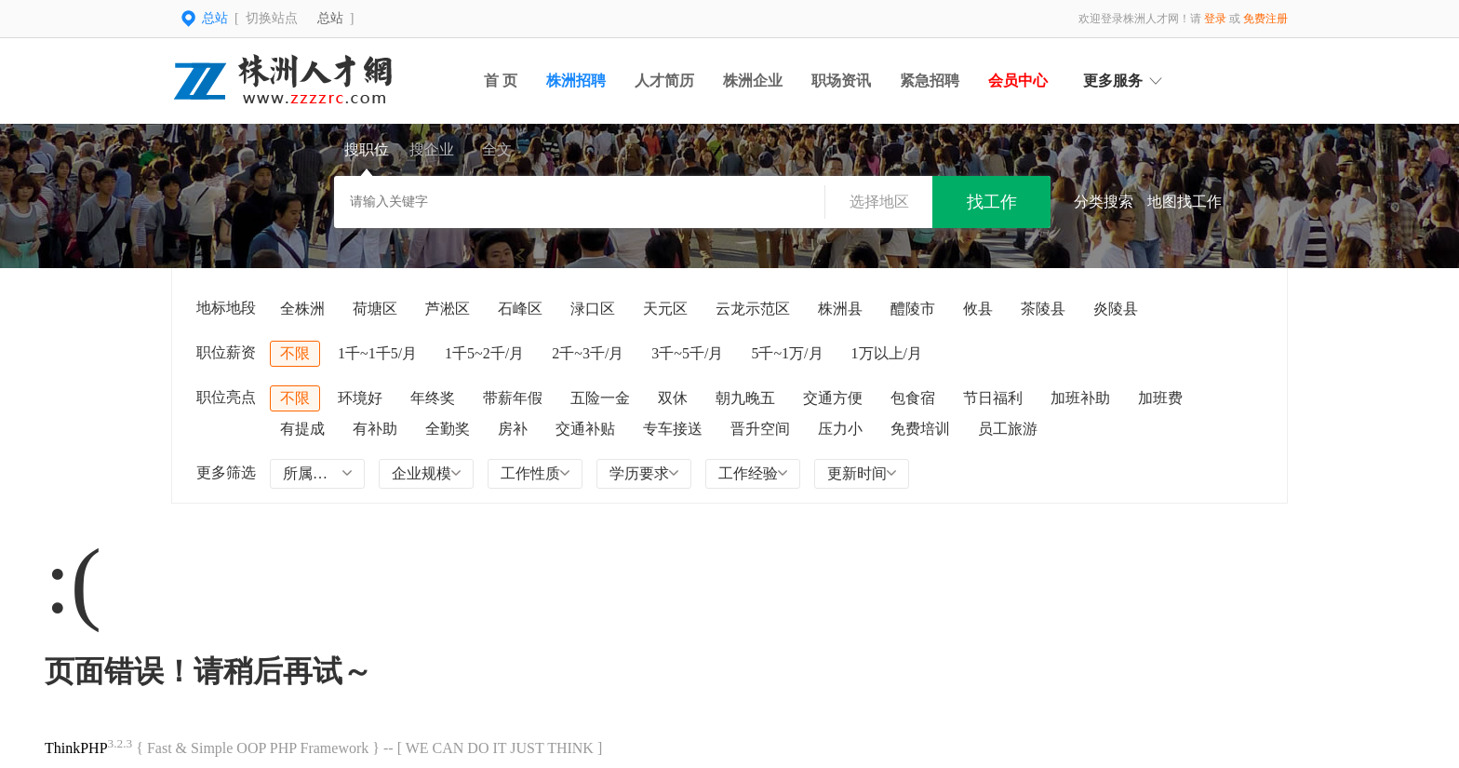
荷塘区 (375, 309)
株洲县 (840, 309)
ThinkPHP (76, 748)
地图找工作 (1184, 201)
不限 (295, 353)
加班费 (1160, 398)
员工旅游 (1007, 429)
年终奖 (432, 398)
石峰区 (520, 309)
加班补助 (1080, 398)
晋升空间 (760, 429)
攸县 (978, 309)
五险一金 (600, 398)
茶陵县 (1043, 309)
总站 (330, 18)
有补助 (375, 429)
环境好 (360, 398)
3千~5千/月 (687, 353)
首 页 (500, 80)
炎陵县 (1115, 309)
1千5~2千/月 (484, 353)
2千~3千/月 (587, 353)
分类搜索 (1103, 201)
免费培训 (920, 429)
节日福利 (993, 398)
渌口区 (592, 309)
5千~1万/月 (787, 353)
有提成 (302, 429)
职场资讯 (841, 80)
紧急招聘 (929, 80)
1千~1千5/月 (377, 353)
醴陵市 (912, 309)
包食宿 (912, 398)
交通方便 (833, 398)
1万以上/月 (886, 353)
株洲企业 (753, 80)
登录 (1215, 18)
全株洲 (302, 309)
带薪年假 (512, 398)
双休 (673, 398)
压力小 (840, 429)
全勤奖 (447, 429)
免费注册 (1265, 18)
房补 (513, 429)
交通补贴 (585, 429)
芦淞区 (447, 309)
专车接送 (673, 429)
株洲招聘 (576, 80)
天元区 (665, 309)
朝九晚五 (745, 398)
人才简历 (664, 80)
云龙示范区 (753, 309)
